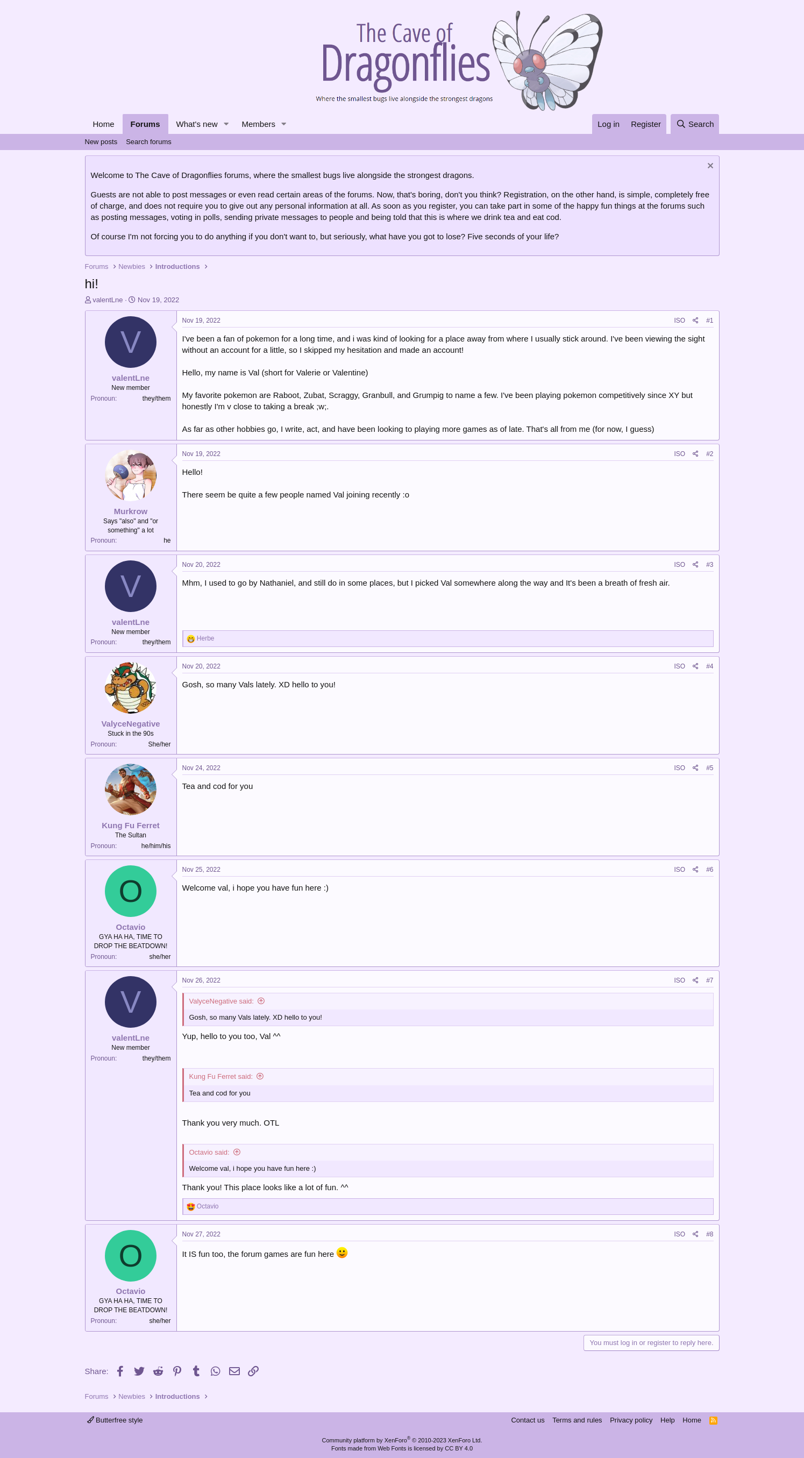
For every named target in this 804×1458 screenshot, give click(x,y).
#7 (709, 980)
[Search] (695, 124)
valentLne (108, 300)
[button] (225, 124)
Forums (145, 124)
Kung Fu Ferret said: (221, 1076)
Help (667, 1420)
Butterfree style (115, 1420)
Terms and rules (577, 1420)
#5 (709, 768)
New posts (101, 142)
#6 (709, 869)
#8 (709, 1234)
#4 (709, 666)
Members (258, 124)
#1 (709, 320)
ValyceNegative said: (221, 1001)
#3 (709, 564)
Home (104, 124)
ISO (679, 320)
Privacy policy (631, 1420)
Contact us (527, 1420)
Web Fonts (392, 1448)
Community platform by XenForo (402, 1440)
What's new (197, 124)
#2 (709, 454)
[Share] (695, 321)
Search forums (149, 142)
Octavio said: (209, 1152)
